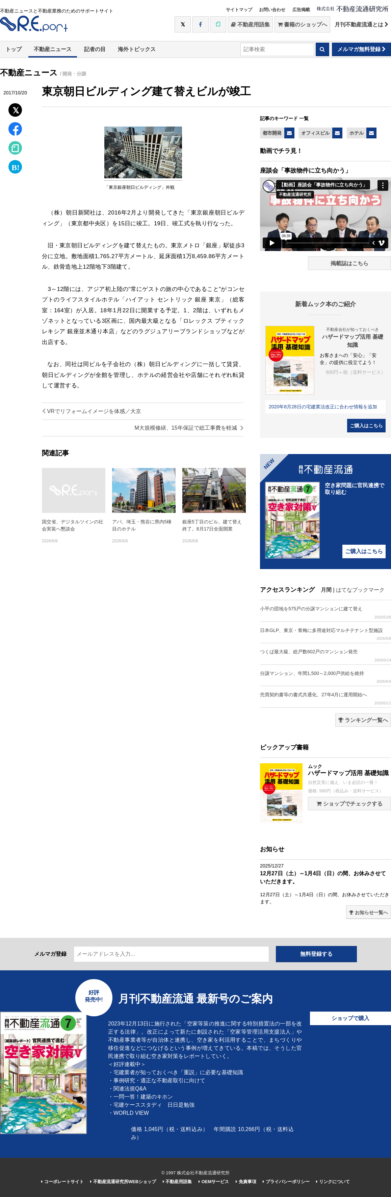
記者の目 (95, 49)
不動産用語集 (250, 24)
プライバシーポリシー (286, 1181)
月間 (326, 590)
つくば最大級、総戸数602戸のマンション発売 (325, 655)
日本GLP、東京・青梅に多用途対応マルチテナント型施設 (325, 634)
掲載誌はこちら (349, 263)
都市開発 (272, 133)
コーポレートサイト (62, 1181)
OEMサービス (214, 1181)
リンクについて (333, 1181)
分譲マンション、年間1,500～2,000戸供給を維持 (325, 677)
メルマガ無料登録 (361, 49)
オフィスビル (315, 133)
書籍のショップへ (302, 24)
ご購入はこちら (366, 425)
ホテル (356, 133)
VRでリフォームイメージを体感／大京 (91, 411)
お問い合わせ (272, 9)
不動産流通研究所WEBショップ (123, 1181)
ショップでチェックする (349, 804)
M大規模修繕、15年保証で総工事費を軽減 (189, 428)
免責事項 (246, 1181)
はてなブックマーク (360, 590)
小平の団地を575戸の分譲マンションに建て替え (325, 612)
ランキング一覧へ (363, 720)
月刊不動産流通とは (361, 24)
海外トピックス (137, 49)
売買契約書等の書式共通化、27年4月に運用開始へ (325, 698)
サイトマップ (239, 9)
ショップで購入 (350, 1018)
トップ (13, 49)
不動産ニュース (53, 49)
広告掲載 (301, 9)
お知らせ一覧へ (368, 912)
